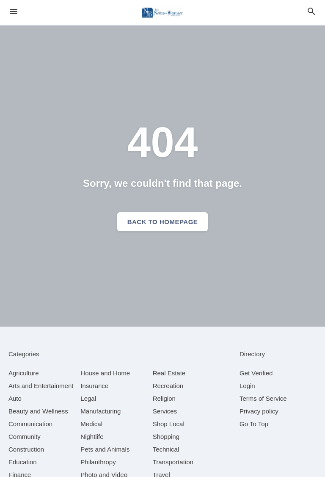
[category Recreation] (168, 385)
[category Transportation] (173, 462)
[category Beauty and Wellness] (38, 411)
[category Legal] (88, 398)
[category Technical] (166, 449)
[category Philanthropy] (98, 462)
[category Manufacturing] (100, 411)
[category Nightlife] (91, 436)
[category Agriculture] (23, 373)
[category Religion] (164, 398)
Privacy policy (259, 411)
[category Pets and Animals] (104, 449)
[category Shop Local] (169, 423)
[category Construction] (26, 449)
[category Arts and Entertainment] (40, 385)
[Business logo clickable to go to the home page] (162, 12)
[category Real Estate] (169, 373)
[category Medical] (91, 423)
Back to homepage (162, 221)
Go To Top (254, 423)
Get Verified (256, 373)
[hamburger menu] (13, 11)
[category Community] (24, 436)
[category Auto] (15, 398)
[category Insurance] (94, 385)
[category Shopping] (166, 436)
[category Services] (165, 411)
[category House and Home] (105, 373)
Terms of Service (263, 398)
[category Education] (22, 462)
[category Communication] (30, 423)
